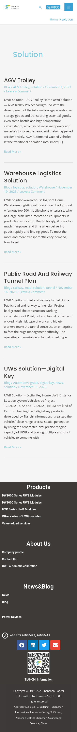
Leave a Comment (18, 91)
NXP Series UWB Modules (19, 509)
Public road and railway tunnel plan (38, 277)
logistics (18, 187)
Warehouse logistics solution (33, 176)
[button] (40, 7)
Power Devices (11, 617)
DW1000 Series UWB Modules (22, 495)
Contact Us (9, 559)
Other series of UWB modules (21, 516)
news (59, 383)
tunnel (50, 288)
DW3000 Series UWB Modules (22, 502)
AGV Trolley (19, 80)
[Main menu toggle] (68, 7)
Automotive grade (25, 383)
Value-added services (16, 523)
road (28, 288)
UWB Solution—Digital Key (34, 372)
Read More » (12, 151)
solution (36, 87)
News (5, 595)
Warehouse (47, 187)
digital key (47, 383)
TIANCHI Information (38, 679)
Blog (7, 87)
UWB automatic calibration (19, 566)
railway (18, 288)
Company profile (13, 552)
